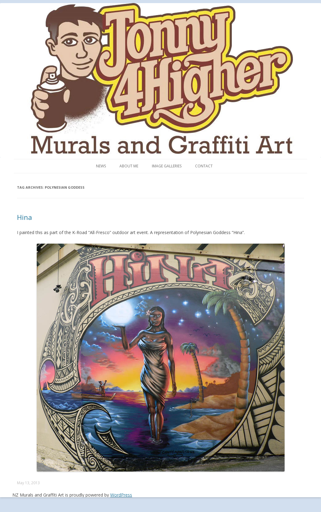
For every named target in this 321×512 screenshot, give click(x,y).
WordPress (121, 495)
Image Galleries (166, 166)
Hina (24, 217)
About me (128, 166)
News (101, 166)
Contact (204, 166)
